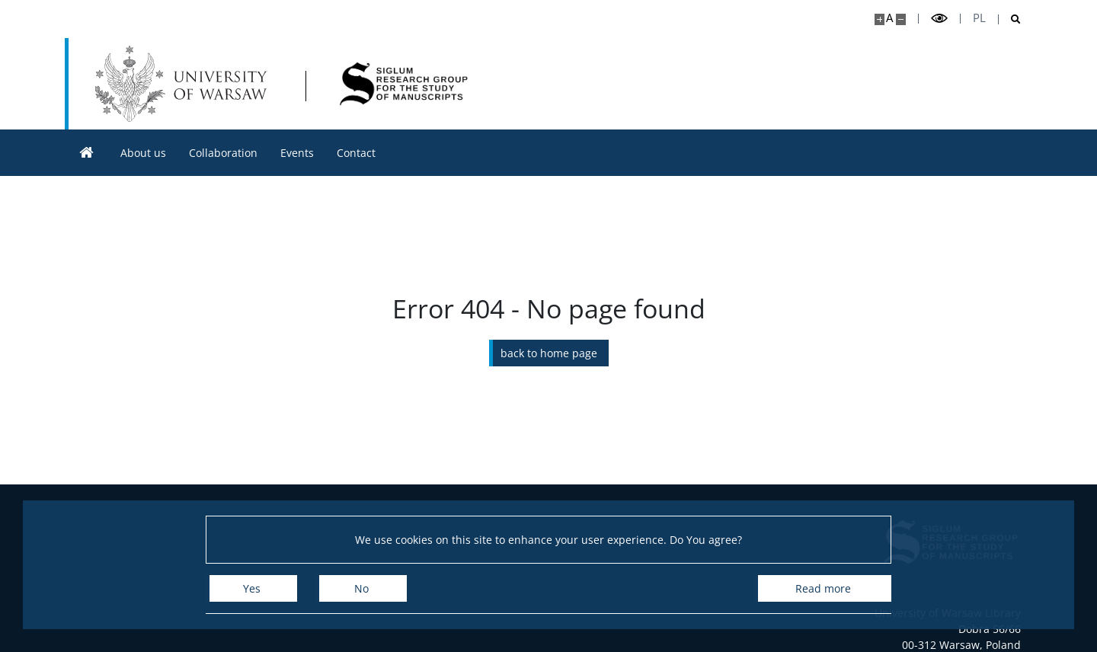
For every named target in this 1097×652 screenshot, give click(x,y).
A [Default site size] (889, 18)
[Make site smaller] (901, 19)
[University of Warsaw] (184, 84)
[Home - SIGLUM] (404, 84)
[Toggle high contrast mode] (939, 19)
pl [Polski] (979, 18)
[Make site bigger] (879, 19)
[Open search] (1009, 19)
